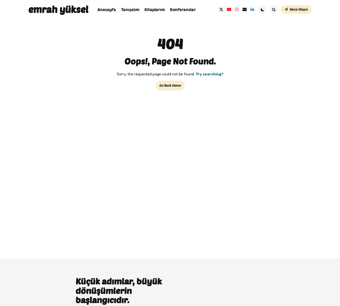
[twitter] (221, 10)
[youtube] (229, 10)
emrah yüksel (58, 9)
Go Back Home (170, 85)
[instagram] (237, 10)
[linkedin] (252, 10)
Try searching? (209, 74)
